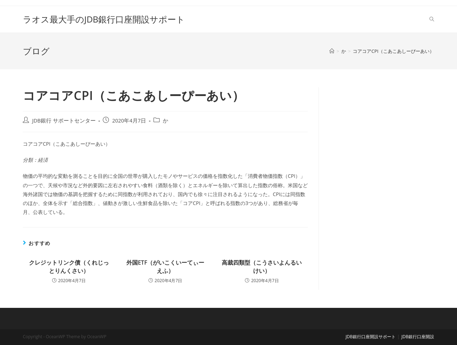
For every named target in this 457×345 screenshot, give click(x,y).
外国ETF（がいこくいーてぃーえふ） (165, 266)
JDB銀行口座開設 (417, 337)
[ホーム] (332, 51)
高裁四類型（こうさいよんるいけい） (262, 266)
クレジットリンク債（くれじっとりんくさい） (69, 266)
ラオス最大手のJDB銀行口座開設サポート (104, 19)
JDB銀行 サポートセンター (64, 120)
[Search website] (432, 19)
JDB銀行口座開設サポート (371, 337)
